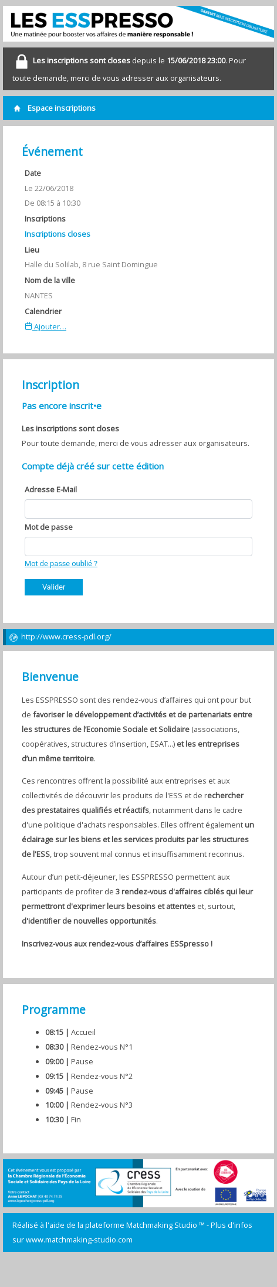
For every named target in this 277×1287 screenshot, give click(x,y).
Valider (53, 587)
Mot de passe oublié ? (61, 563)
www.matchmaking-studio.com (79, 1239)
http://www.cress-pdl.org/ (60, 636)
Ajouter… (45, 326)
